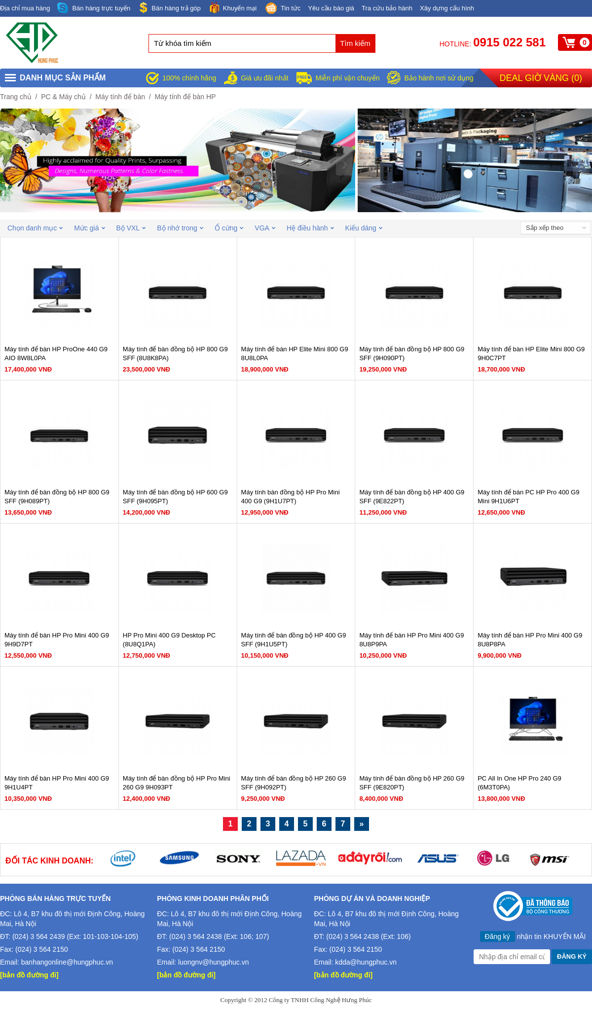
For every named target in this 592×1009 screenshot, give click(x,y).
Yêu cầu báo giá (331, 8)
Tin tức (282, 9)
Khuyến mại (232, 7)
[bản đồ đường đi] (29, 975)
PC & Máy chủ (63, 97)
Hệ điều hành (310, 228)
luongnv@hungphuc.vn (213, 962)
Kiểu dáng (363, 228)
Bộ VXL (131, 228)
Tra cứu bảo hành (387, 8)
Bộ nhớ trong (180, 228)
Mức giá (89, 228)
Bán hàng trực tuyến (93, 8)
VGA (265, 228)
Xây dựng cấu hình (447, 8)
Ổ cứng (229, 228)
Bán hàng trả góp (169, 7)
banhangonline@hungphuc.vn (67, 962)
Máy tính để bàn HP (185, 97)
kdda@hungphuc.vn (366, 962)
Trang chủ (16, 97)
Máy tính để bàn (120, 97)
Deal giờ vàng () (541, 78)
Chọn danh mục (35, 228)
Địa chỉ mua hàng (25, 8)
